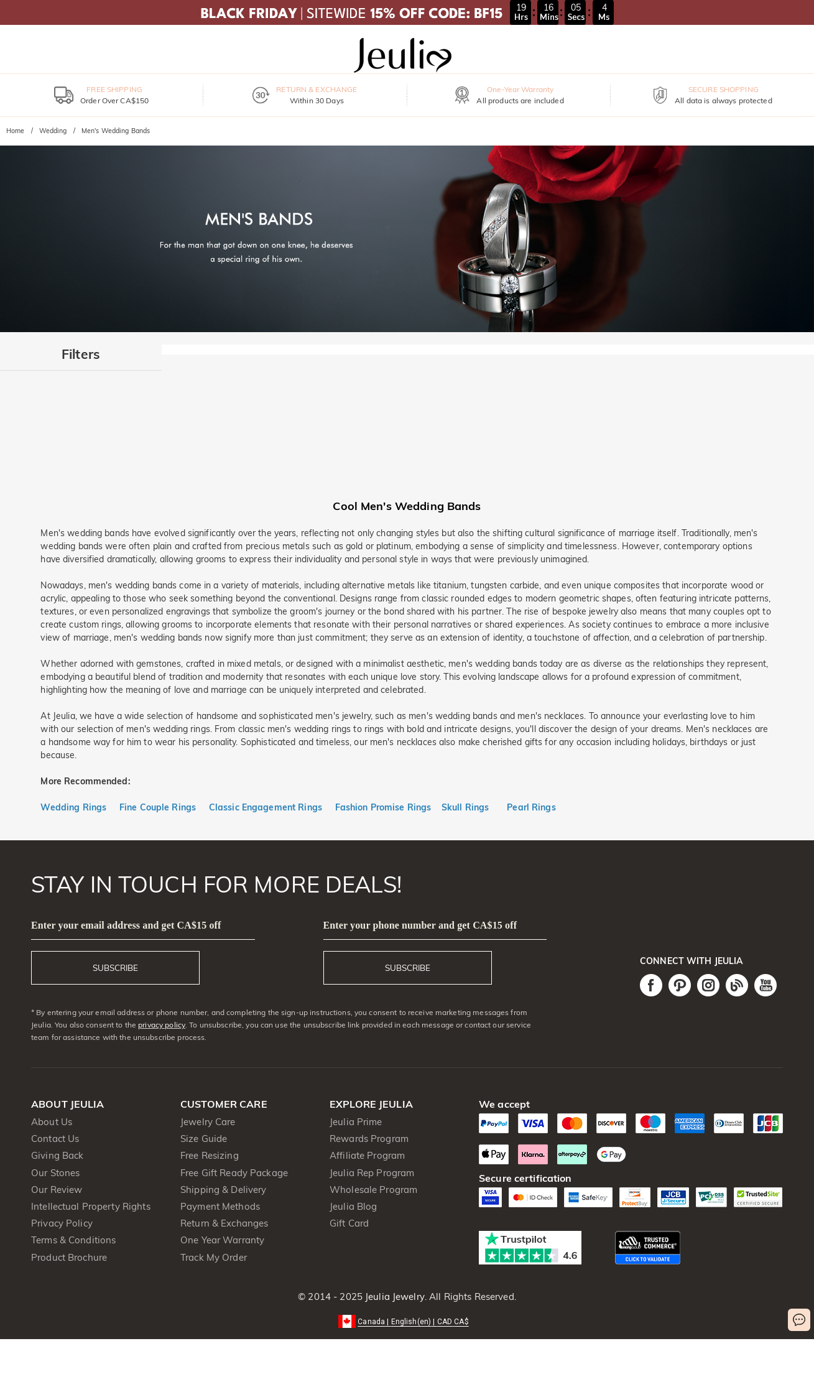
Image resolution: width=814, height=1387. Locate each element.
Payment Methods (220, 1206)
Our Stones (55, 1173)
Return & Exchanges (224, 1223)
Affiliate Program (367, 1155)
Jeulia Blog (353, 1206)
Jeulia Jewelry (394, 1296)
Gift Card (349, 1223)
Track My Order (213, 1257)
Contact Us (55, 1138)
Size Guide (203, 1138)
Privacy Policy (62, 1223)
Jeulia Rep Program (372, 1173)
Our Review (56, 1189)
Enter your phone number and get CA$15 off (420, 925)
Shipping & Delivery (223, 1189)
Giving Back (57, 1155)
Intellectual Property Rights (90, 1206)
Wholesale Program (373, 1189)
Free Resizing (209, 1155)
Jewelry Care (208, 1122)
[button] (407, 1321)
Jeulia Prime (356, 1122)
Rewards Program (369, 1138)
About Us (51, 1122)
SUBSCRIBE (115, 968)
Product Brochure (69, 1257)
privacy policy (161, 1024)
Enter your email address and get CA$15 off (126, 925)
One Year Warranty (222, 1240)
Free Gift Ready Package (234, 1173)
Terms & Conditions (73, 1240)
